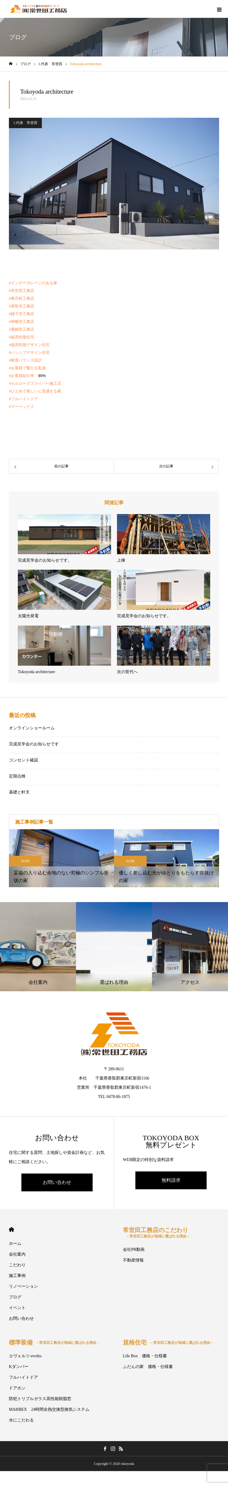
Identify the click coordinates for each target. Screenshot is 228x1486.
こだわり (17, 1265)
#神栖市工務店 (21, 321)
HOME (11, 1229)
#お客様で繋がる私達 (27, 368)
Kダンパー (18, 1366)
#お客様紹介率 (21, 375)
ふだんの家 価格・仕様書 (148, 1366)
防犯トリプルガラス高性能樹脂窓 (40, 1399)
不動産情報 (133, 1260)
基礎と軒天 (19, 792)
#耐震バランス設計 (25, 360)
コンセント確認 (23, 760)
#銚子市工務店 (21, 314)
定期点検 (17, 776)
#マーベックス (21, 406)
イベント (17, 1308)
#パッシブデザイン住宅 (29, 352)
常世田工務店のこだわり (156, 1232)
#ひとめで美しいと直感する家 (35, 391)
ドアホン (17, 1388)
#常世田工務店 (21, 290)
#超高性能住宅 (21, 337)
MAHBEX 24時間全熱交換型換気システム (49, 1409)
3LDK (25, 861)
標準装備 (54, 1342)
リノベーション (23, 1286)
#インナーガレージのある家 (33, 283)
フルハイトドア (23, 1377)
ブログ (15, 1297)
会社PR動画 (134, 1249)
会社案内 (17, 1254)
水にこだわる (21, 1420)
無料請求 (171, 1180)
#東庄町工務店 (21, 298)
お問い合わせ (57, 1182)
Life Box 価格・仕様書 (145, 1356)
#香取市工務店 (21, 306)
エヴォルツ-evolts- (25, 1356)
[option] (61, 858)
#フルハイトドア (23, 399)
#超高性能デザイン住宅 (29, 345)
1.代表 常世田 (25, 123)
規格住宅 (168, 1342)
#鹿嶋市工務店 (21, 329)
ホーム (15, 1243)
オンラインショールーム (32, 728)
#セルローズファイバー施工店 (35, 383)
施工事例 (17, 1275)
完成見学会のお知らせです (34, 744)
